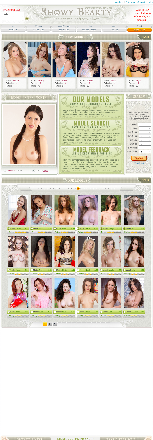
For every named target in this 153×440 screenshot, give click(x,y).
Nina (41, 312)
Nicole (111, 270)
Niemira (135, 312)
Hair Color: (132, 132)
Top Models (13, 30)
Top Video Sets (63, 30)
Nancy (18, 270)
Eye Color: (132, 136)
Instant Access (139, 30)
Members (118, 2)
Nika (133, 228)
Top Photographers (89, 30)
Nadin (64, 228)
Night (41, 270)
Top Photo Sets (38, 30)
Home (13, 26)
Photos (89, 26)
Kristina (90, 80)
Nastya (111, 228)
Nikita (87, 228)
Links (150, 2)
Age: (136, 128)
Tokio (64, 80)
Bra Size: (133, 144)
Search (12, 9)
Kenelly (41, 80)
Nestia (18, 228)
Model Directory (64, 26)
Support (141, 2)
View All (145, 37)
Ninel (87, 270)
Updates (38, 26)
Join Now (130, 2)
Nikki (64, 312)
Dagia (138, 80)
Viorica (16, 80)
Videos (114, 26)
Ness (41, 228)
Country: (133, 140)
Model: (135, 124)
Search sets (139, 163)
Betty (113, 80)
